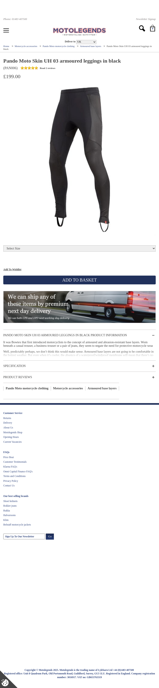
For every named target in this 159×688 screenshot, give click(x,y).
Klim (6, 520)
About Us (8, 427)
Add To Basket (79, 280)
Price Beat (8, 457)
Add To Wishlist (12, 269)
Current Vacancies (12, 442)
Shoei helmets (10, 501)
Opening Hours (11, 437)
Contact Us (8, 485)
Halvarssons (9, 515)
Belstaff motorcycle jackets (17, 524)
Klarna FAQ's (10, 466)
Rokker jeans (9, 505)
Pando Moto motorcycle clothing (59, 46)
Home (6, 46)
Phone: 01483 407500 (15, 19)
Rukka (6, 510)
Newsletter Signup (146, 19)
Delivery (7, 422)
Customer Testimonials (15, 461)
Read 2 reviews (37, 68)
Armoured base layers (91, 46)
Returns (7, 418)
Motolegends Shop (12, 432)
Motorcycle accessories (26, 46)
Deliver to (70, 41)
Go (50, 536)
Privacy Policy (10, 481)
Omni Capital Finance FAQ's (18, 471)
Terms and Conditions (14, 476)
